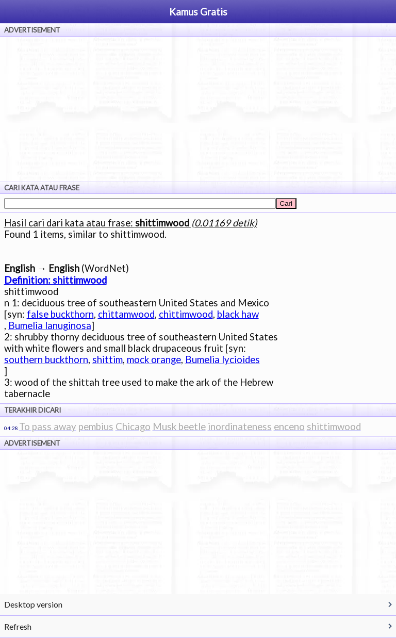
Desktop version (33, 604)
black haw (238, 314)
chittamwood (126, 314)
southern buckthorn (46, 359)
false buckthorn (60, 314)
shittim (107, 359)
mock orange (154, 359)
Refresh (17, 626)
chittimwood (186, 314)
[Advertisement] (198, 109)
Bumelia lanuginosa (49, 325)
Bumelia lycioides (222, 359)
